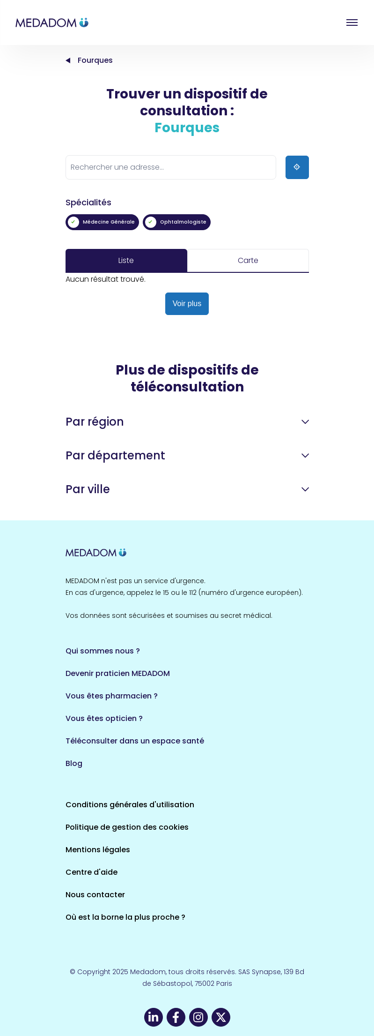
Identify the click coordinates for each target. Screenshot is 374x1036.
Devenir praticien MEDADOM (118, 673)
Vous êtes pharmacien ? (112, 696)
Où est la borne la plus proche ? (125, 917)
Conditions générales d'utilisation (130, 804)
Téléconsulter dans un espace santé (135, 741)
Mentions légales (98, 849)
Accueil (68, 60)
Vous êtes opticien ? (104, 718)
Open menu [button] (352, 22)
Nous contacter (95, 894)
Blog (74, 763)
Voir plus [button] (187, 304)
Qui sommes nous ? (103, 651)
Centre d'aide (91, 872)
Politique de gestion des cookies (127, 827)
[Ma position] (297, 167)
